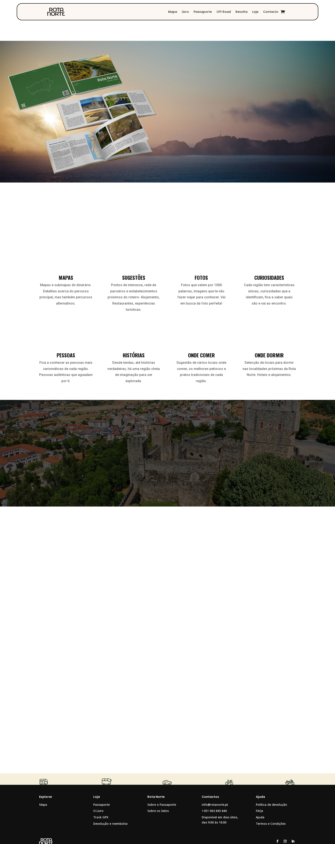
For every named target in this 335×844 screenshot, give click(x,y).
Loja (255, 12)
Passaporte (203, 12)
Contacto (270, 12)
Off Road (223, 12)
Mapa (172, 12)
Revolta (242, 12)
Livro (185, 12)
